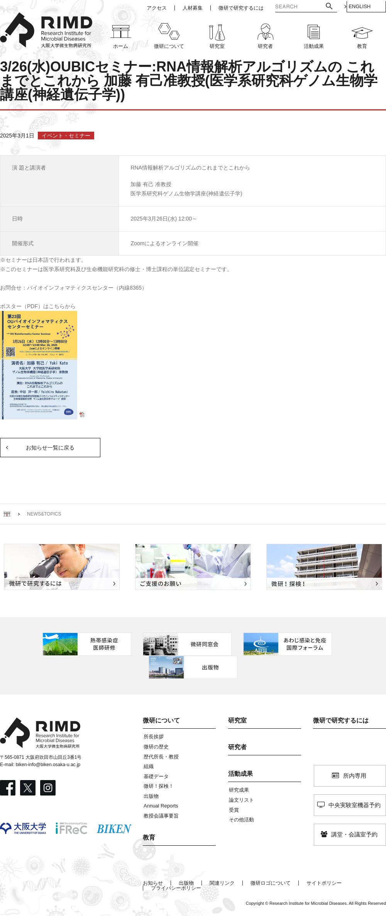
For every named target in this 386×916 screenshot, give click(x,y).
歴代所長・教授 (161, 757)
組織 (149, 766)
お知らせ (153, 883)
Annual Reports (161, 806)
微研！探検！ (159, 786)
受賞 (234, 810)
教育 (149, 837)
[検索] (289, 7)
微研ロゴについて (271, 883)
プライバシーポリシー (176, 888)
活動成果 (240, 773)
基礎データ (156, 776)
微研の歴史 (156, 747)
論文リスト (241, 800)
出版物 (151, 796)
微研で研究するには (341, 720)
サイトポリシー (324, 883)
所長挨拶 (154, 737)
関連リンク (222, 883)
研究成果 (239, 790)
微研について (161, 720)
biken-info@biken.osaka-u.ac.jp (48, 764)
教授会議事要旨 (161, 816)
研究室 (237, 720)
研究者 (237, 747)
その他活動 (241, 820)
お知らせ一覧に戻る (50, 447)
